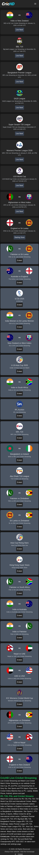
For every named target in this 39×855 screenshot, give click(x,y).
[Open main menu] (35, 4)
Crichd (20, 854)
